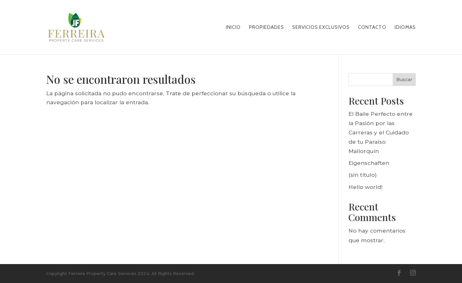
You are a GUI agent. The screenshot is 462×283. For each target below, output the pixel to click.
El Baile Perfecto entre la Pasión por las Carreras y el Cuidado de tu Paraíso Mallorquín (380, 132)
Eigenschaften (368, 163)
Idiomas (405, 27)
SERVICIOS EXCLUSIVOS (321, 27)
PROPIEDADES (266, 27)
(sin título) (362, 175)
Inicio (233, 27)
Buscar (404, 79)
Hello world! (365, 187)
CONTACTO (372, 27)
